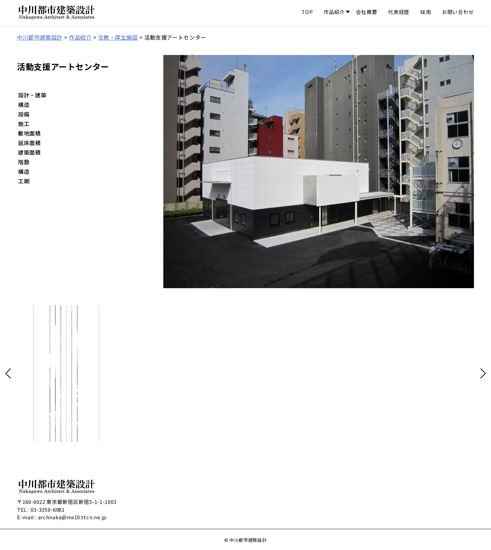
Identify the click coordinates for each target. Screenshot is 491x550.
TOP (307, 12)
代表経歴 (399, 12)
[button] (8, 373)
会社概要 (366, 12)
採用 (425, 12)
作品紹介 (334, 12)
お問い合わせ (458, 12)
